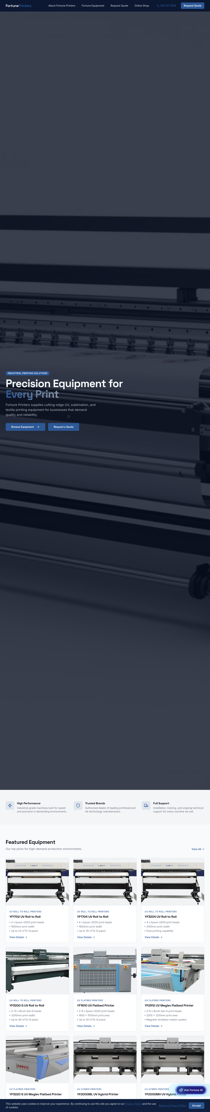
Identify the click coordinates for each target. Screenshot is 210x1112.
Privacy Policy (133, 1103)
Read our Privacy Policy (173, 1105)
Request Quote (119, 5)
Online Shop (142, 5)
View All (198, 849)
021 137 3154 (166, 5)
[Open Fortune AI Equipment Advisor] (191, 1090)
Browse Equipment (25, 426)
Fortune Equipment (93, 5)
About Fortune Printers (61, 5)
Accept (196, 1105)
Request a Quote (64, 426)
